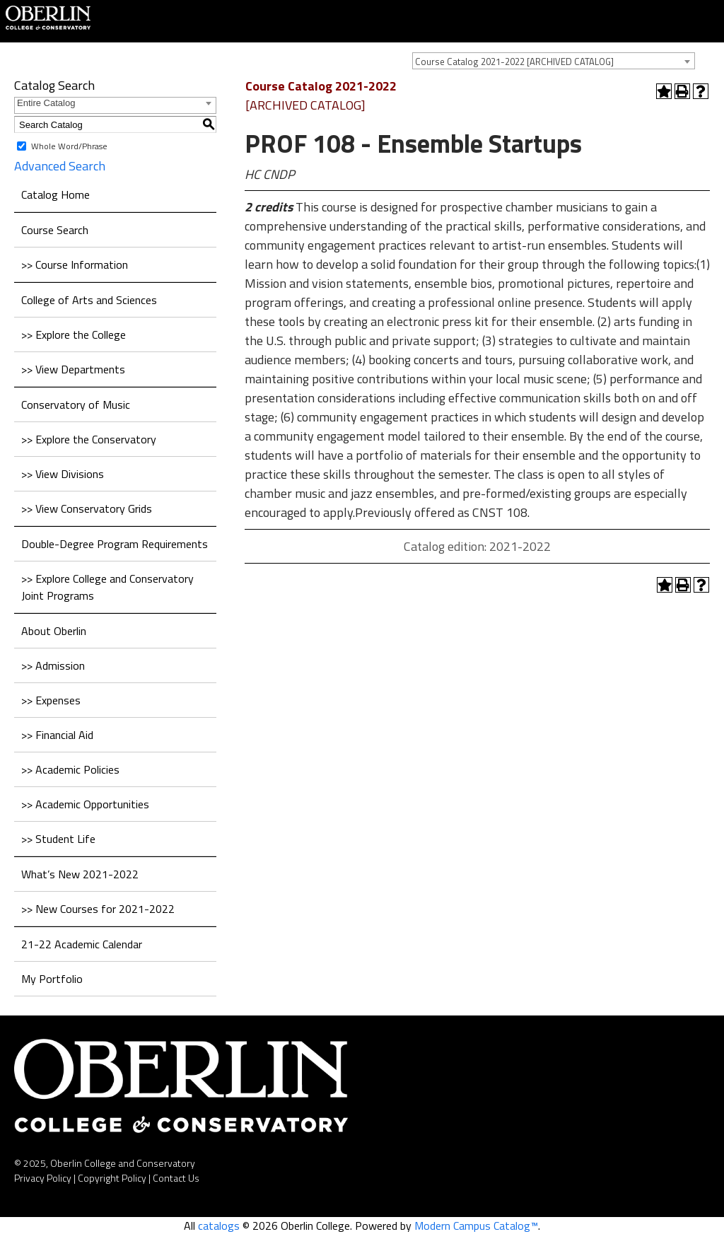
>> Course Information (74, 264)
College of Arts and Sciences (89, 299)
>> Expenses (51, 700)
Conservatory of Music (75, 404)
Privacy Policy (42, 1177)
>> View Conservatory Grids (86, 508)
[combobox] (553, 60)
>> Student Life (58, 838)
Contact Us (176, 1177)
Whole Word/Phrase (69, 146)
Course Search (54, 229)
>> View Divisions (62, 473)
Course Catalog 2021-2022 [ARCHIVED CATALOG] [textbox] (514, 61)
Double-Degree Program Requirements (114, 543)
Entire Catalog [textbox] (46, 103)
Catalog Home (55, 194)
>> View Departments (73, 369)
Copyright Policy (112, 1177)
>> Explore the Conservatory (88, 439)
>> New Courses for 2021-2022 (98, 908)
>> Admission (53, 665)
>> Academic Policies (70, 769)
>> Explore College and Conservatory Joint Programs (107, 587)
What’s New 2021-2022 (80, 874)
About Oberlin (53, 630)
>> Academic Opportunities (85, 804)
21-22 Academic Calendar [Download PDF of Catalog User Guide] (81, 944)
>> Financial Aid (57, 734)
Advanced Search (59, 165)
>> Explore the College (73, 334)
